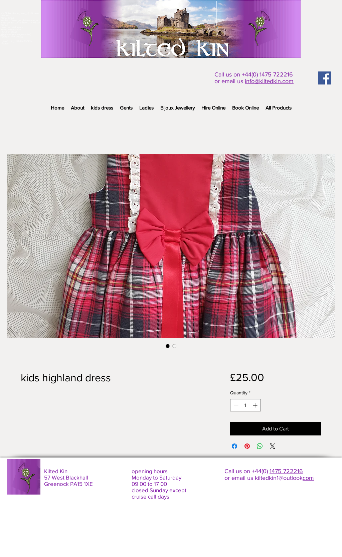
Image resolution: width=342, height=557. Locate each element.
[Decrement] (235, 405)
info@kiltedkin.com (269, 81)
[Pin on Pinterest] (247, 446)
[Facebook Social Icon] (324, 77)
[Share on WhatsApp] (260, 446)
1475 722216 (276, 74)
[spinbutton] (245, 405)
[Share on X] (273, 446)
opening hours (149, 471)
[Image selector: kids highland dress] (167, 346)
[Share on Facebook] (234, 446)
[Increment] (255, 405)
